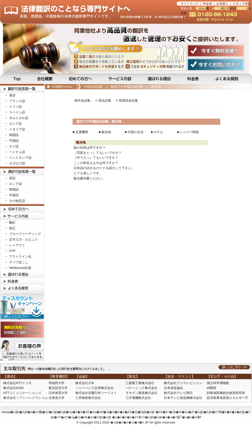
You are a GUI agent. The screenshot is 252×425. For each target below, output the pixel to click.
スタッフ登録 (242, 3)
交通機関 (81, 132)
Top (14, 79)
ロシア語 (15, 123)
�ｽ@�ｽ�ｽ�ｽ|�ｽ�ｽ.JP (129, 422)
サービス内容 (120, 79)
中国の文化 (135, 132)
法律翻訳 (22, 88)
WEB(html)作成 (20, 268)
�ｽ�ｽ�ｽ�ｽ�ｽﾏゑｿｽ (128, 417)
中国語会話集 (93, 87)
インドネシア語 (20, 157)
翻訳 (12, 222)
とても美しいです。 (88, 173)
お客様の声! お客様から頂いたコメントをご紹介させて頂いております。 (22, 350)
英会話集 (104, 100)
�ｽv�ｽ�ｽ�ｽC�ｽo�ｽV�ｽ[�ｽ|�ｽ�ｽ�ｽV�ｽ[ (101, 412)
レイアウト (17, 245)
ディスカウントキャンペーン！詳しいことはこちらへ (22, 306)
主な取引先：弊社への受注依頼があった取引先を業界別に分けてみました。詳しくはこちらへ (126, 368)
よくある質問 (230, 79)
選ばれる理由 (159, 79)
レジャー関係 (189, 132)
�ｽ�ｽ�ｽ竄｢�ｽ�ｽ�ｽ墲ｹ (182, 417)
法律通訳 (22, 171)
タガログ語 (17, 163)
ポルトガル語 (18, 118)
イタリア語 (17, 129)
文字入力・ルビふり (23, 239)
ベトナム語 (17, 152)
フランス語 (17, 101)
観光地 (156, 87)
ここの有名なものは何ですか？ (96, 163)
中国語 (14, 140)
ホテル (158, 132)
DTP (12, 251)
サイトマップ (189, 3)
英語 (12, 95)
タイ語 (14, 146)
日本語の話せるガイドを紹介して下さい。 (104, 168)
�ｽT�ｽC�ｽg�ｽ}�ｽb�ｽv (74, 417)
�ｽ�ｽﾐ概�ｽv (38, 412)
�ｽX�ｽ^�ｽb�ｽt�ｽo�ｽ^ (175, 412)
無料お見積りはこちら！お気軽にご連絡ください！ (22, 329)
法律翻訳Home (61, 87)
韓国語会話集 (128, 100)
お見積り (222, 3)
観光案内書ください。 (90, 178)
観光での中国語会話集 (127, 87)
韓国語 (14, 135)
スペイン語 (17, 112)
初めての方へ (81, 79)
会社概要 (45, 79)
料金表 (207, 3)
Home (6, 412)
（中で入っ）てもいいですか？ (96, 157)
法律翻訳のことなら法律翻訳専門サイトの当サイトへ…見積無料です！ (88, 12)
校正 (12, 228)
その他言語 (17, 201)
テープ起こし (18, 262)
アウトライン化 (20, 256)
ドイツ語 (15, 106)
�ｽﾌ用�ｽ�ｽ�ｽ (224, 412)
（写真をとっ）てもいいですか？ (98, 153)
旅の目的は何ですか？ (90, 147)
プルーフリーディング (25, 234)
